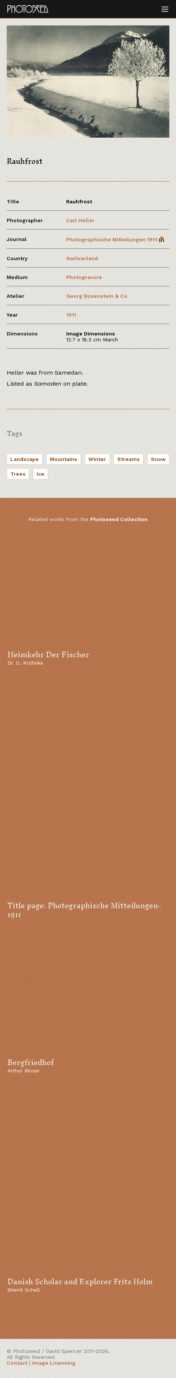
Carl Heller (80, 220)
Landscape (24, 459)
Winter (97, 459)
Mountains (63, 459)
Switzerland (82, 258)
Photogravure (84, 277)
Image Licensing (53, 1363)
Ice (40, 474)
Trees (18, 474)
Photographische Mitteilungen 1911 (115, 239)
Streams (128, 459)
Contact (17, 1363)
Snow (158, 459)
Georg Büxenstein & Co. (97, 296)
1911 (71, 315)
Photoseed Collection (119, 519)
